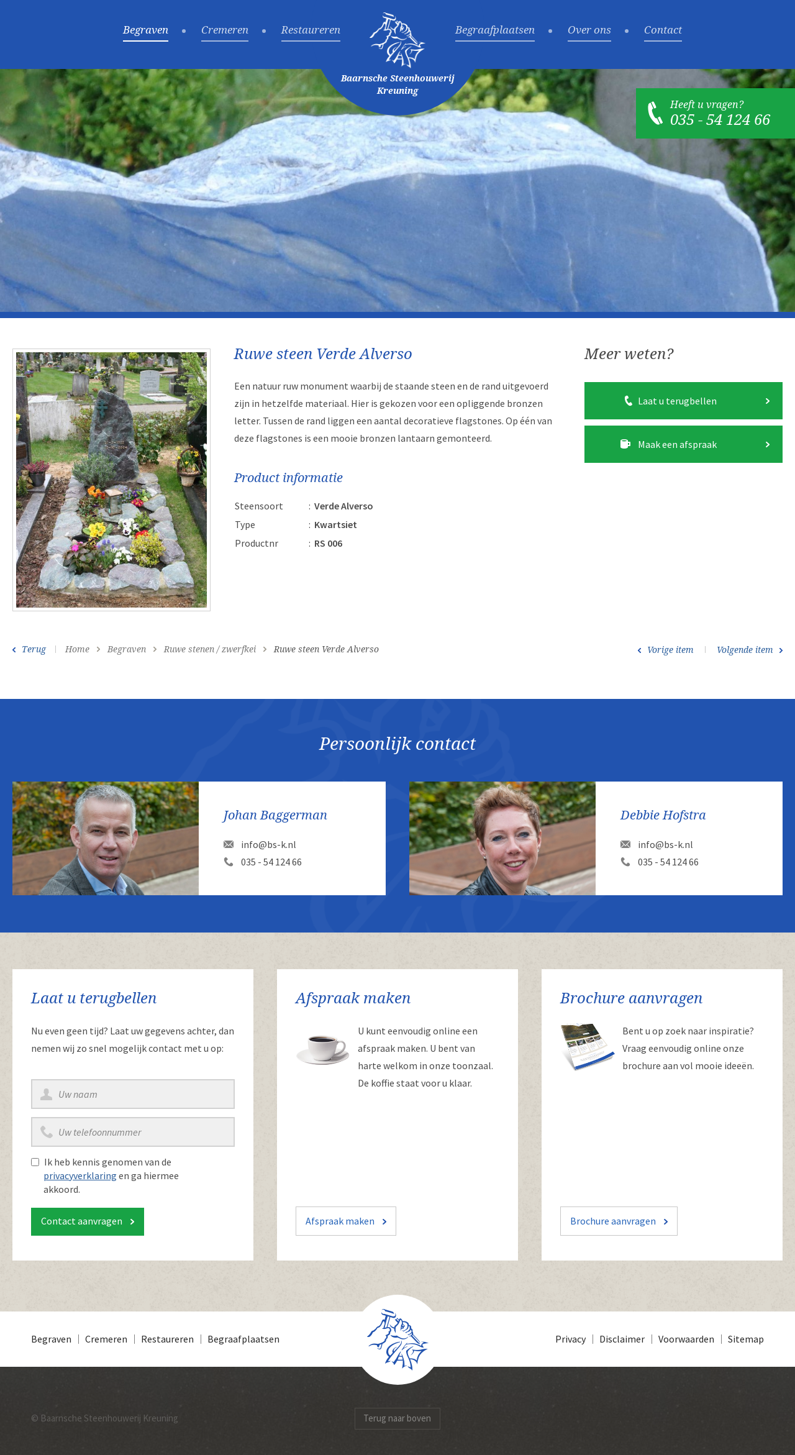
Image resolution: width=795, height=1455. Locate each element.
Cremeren (224, 30)
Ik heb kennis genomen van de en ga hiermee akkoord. (111, 1175)
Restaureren (310, 30)
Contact (663, 30)
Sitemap (746, 1339)
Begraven (145, 30)
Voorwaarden (686, 1339)
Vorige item (670, 650)
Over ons (589, 30)
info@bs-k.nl (268, 844)
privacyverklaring (80, 1175)
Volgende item (745, 650)
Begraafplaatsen (495, 30)
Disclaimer (622, 1339)
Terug (34, 649)
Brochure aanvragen (613, 1221)
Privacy (570, 1339)
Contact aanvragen (81, 1221)
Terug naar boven (397, 1418)
